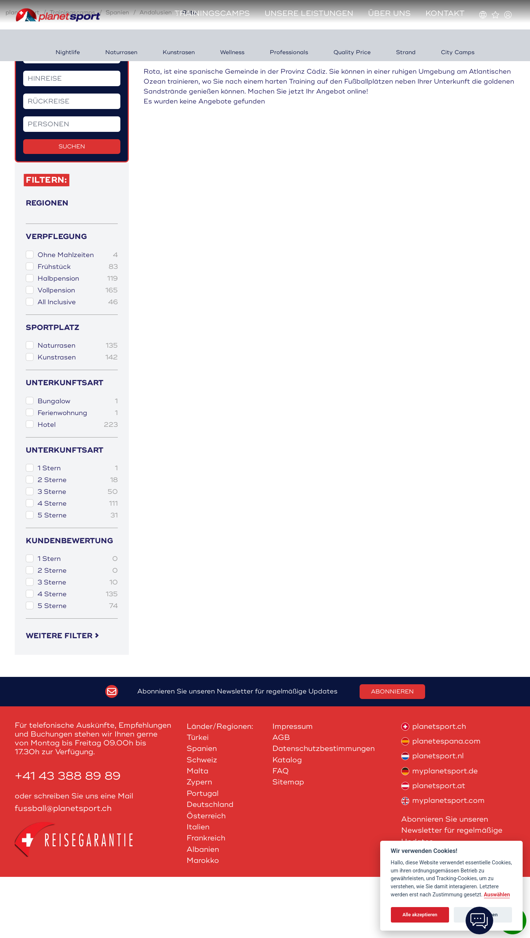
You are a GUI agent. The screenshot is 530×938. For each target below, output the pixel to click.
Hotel (78, 486)
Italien (198, 888)
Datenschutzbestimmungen (323, 809)
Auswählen (497, 895)
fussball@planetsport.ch (63, 870)
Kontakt (444, 13)
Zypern (199, 843)
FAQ (280, 832)
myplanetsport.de (439, 832)
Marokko (203, 921)
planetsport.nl (432, 817)
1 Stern (78, 529)
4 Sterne (78, 565)
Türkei (198, 798)
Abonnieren (392, 752)
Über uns (389, 13)
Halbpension (78, 340)
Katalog (287, 821)
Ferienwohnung (78, 474)
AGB (281, 798)
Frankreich (206, 899)
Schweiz (202, 821)
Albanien (203, 910)
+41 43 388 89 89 (68, 837)
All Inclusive (78, 363)
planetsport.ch (433, 787)
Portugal (203, 854)
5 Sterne (78, 577)
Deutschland (210, 865)
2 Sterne (78, 541)
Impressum (292, 787)
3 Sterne (78, 553)
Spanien (117, 73)
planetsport (22, 73)
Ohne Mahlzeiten (78, 316)
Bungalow (78, 462)
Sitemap (288, 843)
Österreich (206, 876)
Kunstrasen (78, 419)
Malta (197, 832)
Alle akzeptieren (419, 914)
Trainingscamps (212, 13)
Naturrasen (78, 407)
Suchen (72, 207)
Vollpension (78, 351)
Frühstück (78, 328)
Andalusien (155, 73)
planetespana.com (441, 802)
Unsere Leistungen (309, 13)
